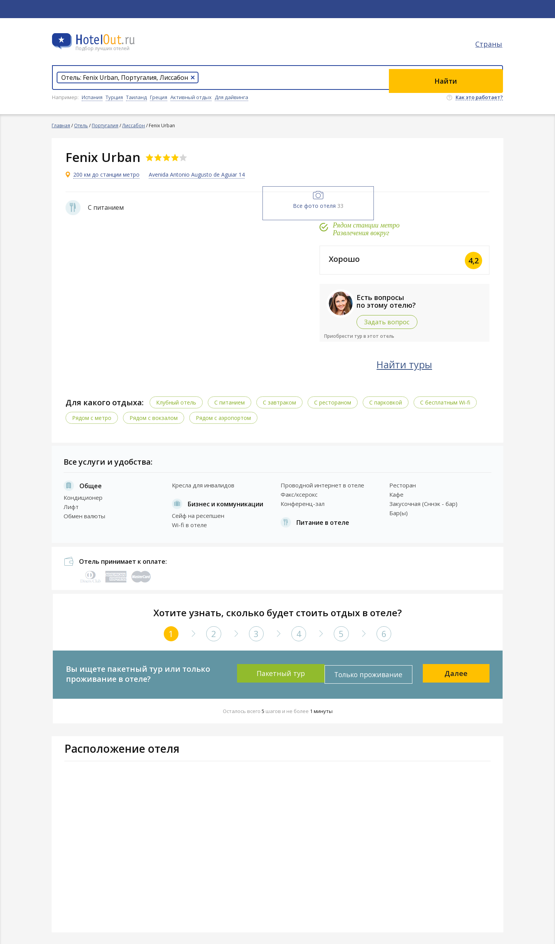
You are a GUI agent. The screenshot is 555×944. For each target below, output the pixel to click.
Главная (61, 125)
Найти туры (426, 363)
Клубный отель (178, 401)
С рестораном (334, 401)
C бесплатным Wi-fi (447, 401)
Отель (81, 125)
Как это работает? (479, 97)
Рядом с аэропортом (225, 416)
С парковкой (387, 401)
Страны (489, 48)
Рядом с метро (93, 416)
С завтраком (281, 401)
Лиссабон (134, 125)
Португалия (105, 125)
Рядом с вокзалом (155, 416)
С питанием (231, 401)
